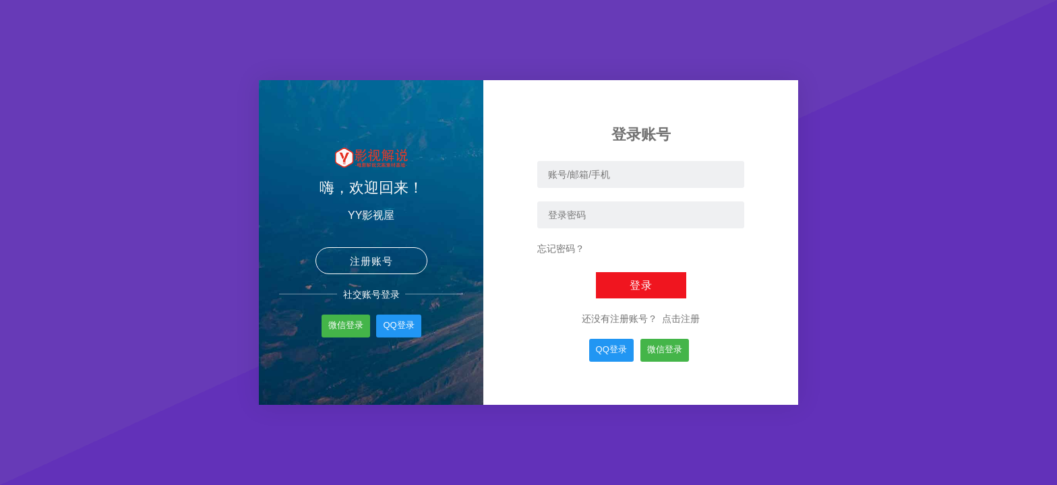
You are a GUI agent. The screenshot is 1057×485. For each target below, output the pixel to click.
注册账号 (371, 261)
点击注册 (679, 318)
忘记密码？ (560, 248)
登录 (641, 285)
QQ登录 (398, 325)
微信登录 (345, 325)
